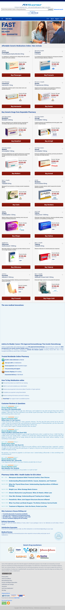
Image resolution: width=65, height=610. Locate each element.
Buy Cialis (16, 205)
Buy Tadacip (49, 267)
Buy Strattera (48, 205)
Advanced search (58, 9)
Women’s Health (39, 51)
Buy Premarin (49, 75)
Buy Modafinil (16, 141)
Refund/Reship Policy (7, 580)
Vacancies (4, 586)
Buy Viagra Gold (48, 298)
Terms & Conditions (6, 578)
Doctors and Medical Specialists (9, 582)
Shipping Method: (6, 593)
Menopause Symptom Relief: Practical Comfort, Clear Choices (29, 477)
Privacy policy (5, 576)
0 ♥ (48, 19)
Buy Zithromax (16, 267)
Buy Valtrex (49, 236)
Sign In (52, 18)
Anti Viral (37, 211)
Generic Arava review (8, 443)
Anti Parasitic (5, 82)
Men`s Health (5, 180)
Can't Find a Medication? (7, 588)
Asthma (4, 274)
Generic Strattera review (9, 459)
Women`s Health (39, 82)
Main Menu (9, 18)
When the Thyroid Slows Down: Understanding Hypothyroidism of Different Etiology (33, 485)
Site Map (4, 590)
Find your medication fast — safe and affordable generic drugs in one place (32, 7)
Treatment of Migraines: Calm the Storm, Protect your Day (28, 506)
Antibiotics (5, 243)
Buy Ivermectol (16, 106)
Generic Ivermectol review (10, 418)
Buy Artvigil (49, 141)
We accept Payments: (7, 600)
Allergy (4, 51)
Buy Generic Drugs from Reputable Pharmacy (19, 112)
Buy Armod (49, 173)
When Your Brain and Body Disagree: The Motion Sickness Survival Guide (33, 503)
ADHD (36, 180)
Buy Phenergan (16, 75)
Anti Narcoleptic (6, 116)
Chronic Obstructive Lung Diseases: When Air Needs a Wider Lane (30, 493)
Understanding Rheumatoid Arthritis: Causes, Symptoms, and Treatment (32, 481)
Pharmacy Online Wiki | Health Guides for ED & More (21, 475)
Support (59, 18)
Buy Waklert (16, 173)
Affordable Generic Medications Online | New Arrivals (22, 46)
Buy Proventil (16, 298)
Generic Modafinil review (9, 408)
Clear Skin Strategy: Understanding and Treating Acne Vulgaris (29, 496)
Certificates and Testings (8, 584)
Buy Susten (49, 106)
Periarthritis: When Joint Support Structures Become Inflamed (29, 499)
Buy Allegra (16, 236)
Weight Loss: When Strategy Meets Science (23, 489)
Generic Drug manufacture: (32, 545)
